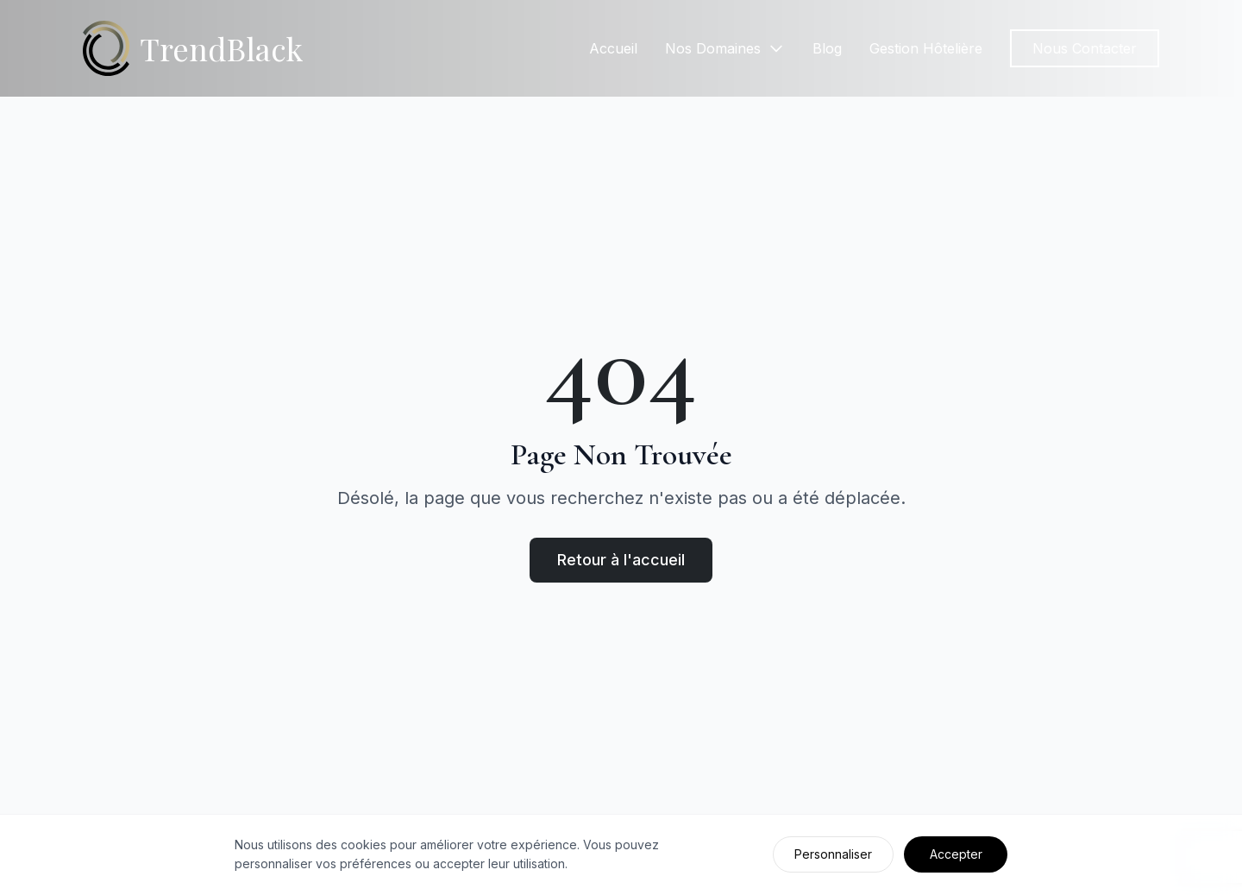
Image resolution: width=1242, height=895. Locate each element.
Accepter (956, 854)
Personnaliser (833, 854)
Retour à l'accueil (621, 560)
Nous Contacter (1084, 48)
